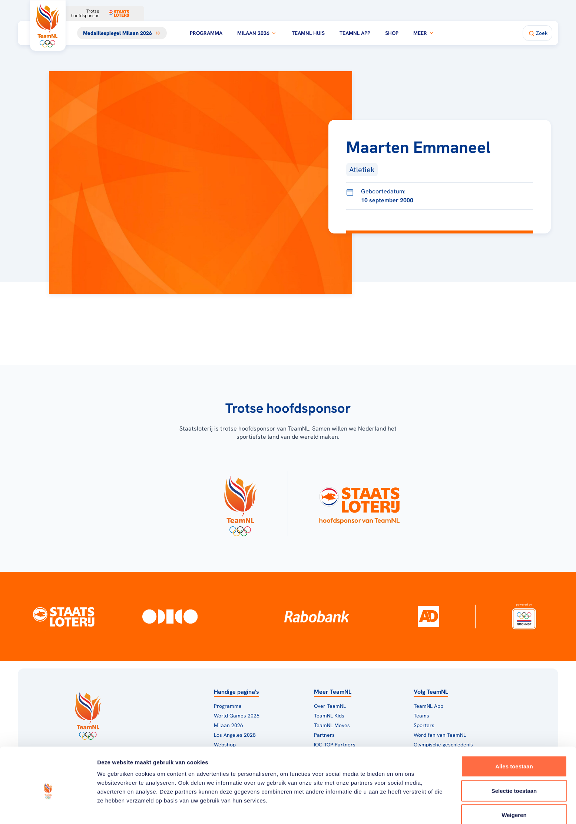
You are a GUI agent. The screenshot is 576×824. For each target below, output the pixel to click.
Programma (206, 33)
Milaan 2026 (257, 33)
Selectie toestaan (514, 757)
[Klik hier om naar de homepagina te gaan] (48, 25)
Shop (391, 33)
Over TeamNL (330, 706)
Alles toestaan (514, 732)
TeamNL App (355, 33)
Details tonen (400, 809)
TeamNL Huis (308, 33)
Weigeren (513, 781)
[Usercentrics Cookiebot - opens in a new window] (48, 809)
